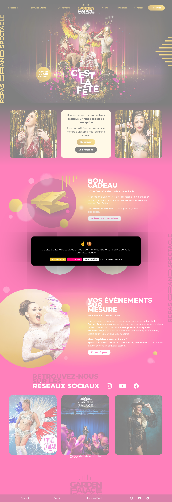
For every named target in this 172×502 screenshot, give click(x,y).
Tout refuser (75, 259)
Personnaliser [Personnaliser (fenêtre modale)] (90, 259)
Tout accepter (58, 259)
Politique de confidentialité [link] (111, 259)
